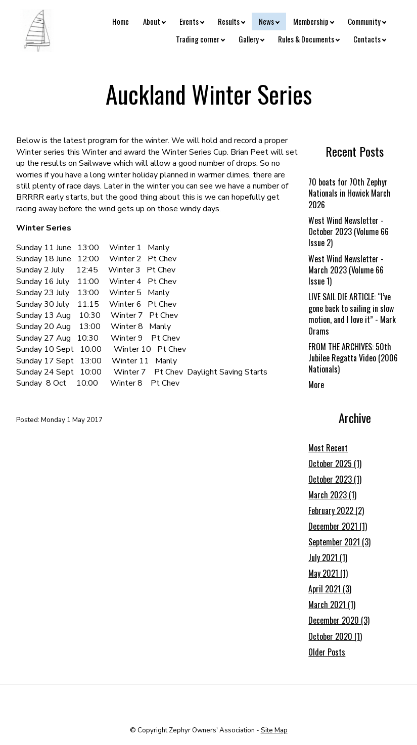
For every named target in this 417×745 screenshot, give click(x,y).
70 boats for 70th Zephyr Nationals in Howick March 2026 (349, 193)
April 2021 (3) (329, 589)
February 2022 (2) (336, 510)
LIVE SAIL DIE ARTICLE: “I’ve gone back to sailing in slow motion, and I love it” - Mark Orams (352, 314)
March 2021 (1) (331, 604)
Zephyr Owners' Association (212, 730)
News (266, 21)
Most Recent (328, 448)
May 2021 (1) (328, 573)
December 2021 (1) (337, 526)
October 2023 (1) (334, 479)
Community (364, 21)
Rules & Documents (306, 38)
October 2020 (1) (335, 636)
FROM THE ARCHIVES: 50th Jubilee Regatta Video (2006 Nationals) (353, 358)
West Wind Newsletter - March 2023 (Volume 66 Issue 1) (346, 270)
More (316, 385)
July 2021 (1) (327, 557)
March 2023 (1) (332, 495)
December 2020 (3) (338, 620)
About (151, 21)
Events (189, 21)
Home (120, 21)
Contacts (367, 38)
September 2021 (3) (339, 542)
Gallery (249, 38)
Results (229, 21)
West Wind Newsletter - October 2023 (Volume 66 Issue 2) (348, 231)
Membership (311, 21)
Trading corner (197, 38)
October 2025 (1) (334, 463)
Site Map (274, 730)
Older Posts (326, 652)
